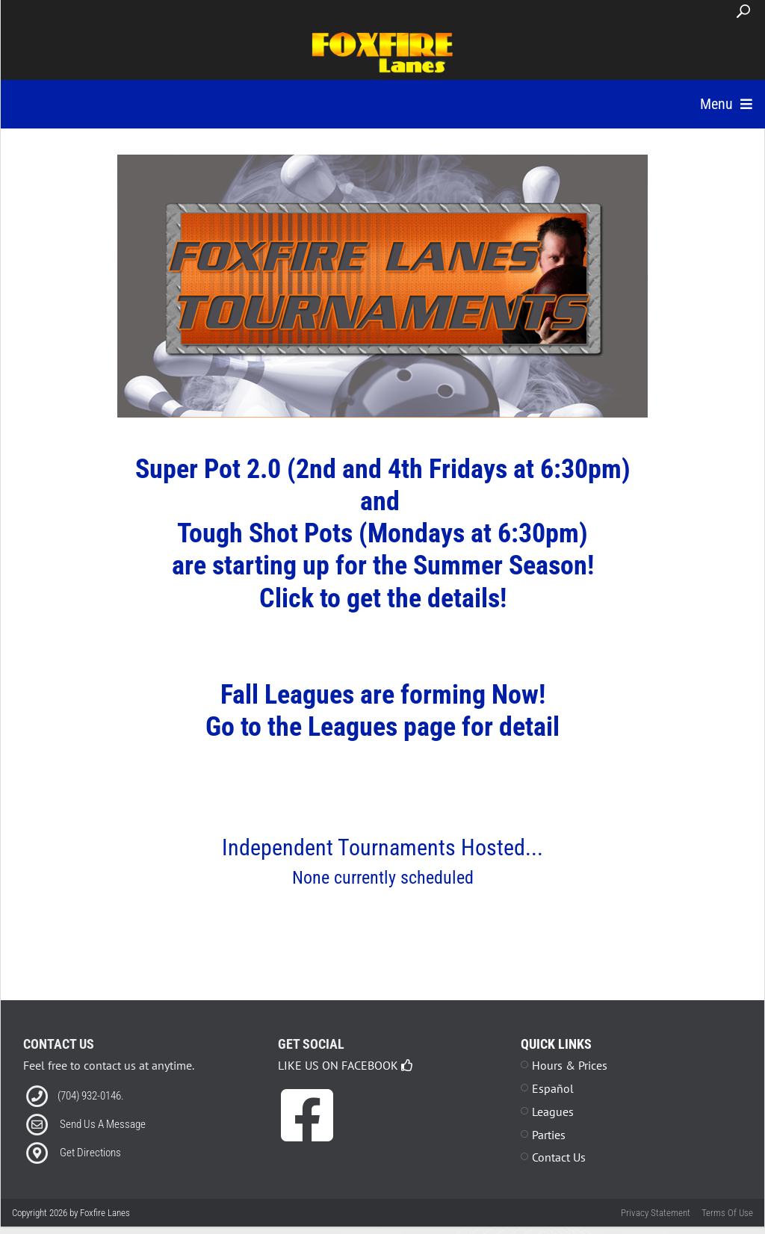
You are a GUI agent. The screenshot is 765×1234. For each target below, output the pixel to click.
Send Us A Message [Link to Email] (103, 1143)
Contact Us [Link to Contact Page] (559, 1175)
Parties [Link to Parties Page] (549, 1153)
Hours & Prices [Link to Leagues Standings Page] (569, 1083)
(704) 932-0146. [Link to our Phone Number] (91, 1114)
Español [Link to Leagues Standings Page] (553, 1107)
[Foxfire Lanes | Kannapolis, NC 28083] (383, 50)
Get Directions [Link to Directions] (90, 1171)
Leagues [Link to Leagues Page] (553, 1130)
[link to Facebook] (307, 1145)
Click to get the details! (383, 617)
